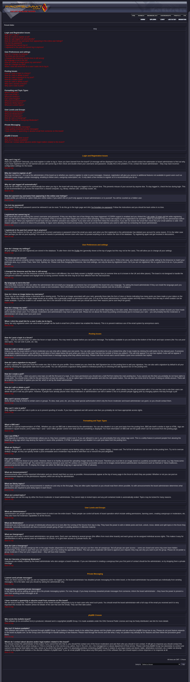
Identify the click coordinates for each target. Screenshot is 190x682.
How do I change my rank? (15, 64)
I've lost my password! (13, 43)
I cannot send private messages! (17, 127)
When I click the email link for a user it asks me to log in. (27, 66)
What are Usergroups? (14, 116)
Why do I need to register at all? (17, 37)
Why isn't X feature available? (16, 140)
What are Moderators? (13, 114)
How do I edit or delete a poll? (16, 82)
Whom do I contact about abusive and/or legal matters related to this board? (35, 142)
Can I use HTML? (12, 95)
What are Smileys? (12, 97)
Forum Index (9, 25)
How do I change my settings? (16, 54)
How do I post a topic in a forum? (18, 73)
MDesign (106, 677)
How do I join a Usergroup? (15, 118)
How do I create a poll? (14, 79)
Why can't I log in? (12, 35)
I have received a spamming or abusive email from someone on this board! (34, 131)
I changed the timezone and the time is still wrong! (24, 58)
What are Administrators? (15, 112)
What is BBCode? (12, 93)
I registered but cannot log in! (16, 45)
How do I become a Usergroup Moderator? (21, 120)
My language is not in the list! (16, 60)
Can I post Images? (12, 99)
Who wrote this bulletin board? (16, 138)
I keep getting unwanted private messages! (21, 129)
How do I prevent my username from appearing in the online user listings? (34, 41)
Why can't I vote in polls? (14, 86)
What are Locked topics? (14, 105)
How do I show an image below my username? (23, 62)
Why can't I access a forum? (16, 84)
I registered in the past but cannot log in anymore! (24, 47)
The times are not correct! (15, 56)
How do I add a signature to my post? (19, 77)
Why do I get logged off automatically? (20, 39)
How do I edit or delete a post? (17, 75)
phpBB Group (72, 621)
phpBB (90, 675)
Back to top (9, 168)
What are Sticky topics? (14, 103)
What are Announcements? (15, 101)
